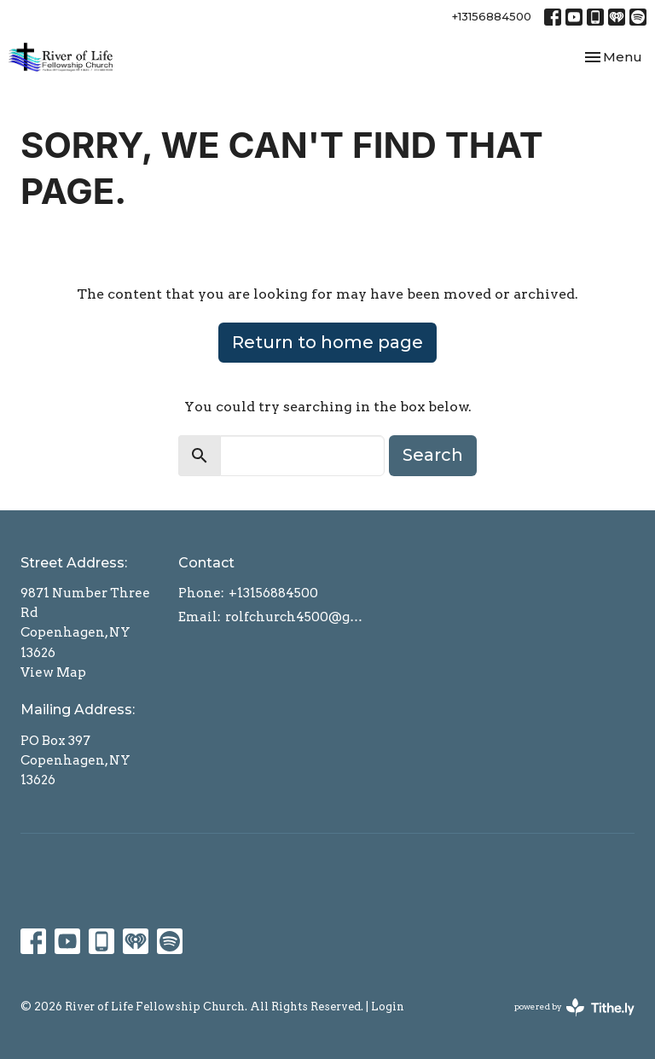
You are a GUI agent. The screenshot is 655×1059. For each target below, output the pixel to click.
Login (387, 1006)
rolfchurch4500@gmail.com (298, 617)
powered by (574, 1007)
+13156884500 (491, 16)
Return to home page (327, 342)
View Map (53, 672)
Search (433, 455)
